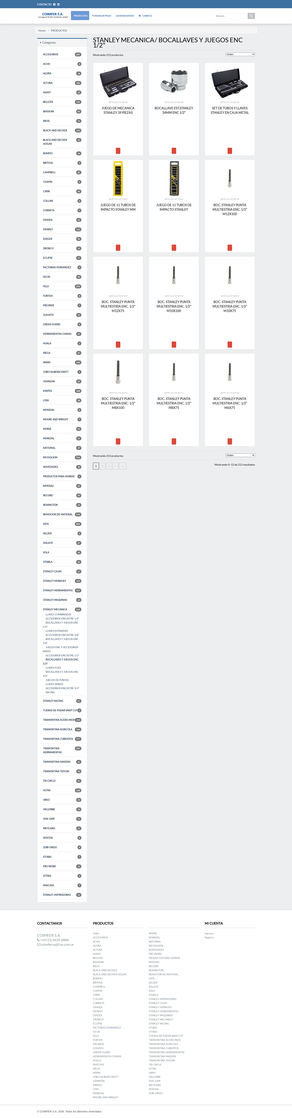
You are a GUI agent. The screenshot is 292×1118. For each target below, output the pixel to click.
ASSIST (62, 92)
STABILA (62, 562)
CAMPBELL (62, 172)
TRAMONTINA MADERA (62, 762)
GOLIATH (62, 315)
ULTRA (62, 790)
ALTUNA (62, 83)
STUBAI (62, 857)
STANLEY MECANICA (62, 609)
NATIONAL (62, 448)
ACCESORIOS (62, 54)
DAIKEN (62, 220)
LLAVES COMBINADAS (58, 614)
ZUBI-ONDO (62, 847)
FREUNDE (62, 305)
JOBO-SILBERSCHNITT (62, 372)
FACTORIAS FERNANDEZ (62, 267)
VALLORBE (62, 809)
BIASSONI (62, 111)
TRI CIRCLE (62, 781)
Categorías (48, 42)
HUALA (62, 343)
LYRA (62, 400)
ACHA (62, 64)
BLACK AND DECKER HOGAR (62, 141)
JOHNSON (62, 381)
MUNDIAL (62, 438)
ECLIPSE (62, 258)
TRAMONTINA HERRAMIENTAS (62, 750)
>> (122, 466)
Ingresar (209, 933)
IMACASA (62, 885)
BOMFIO (62, 153)
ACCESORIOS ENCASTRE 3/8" (62, 634)
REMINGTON (62, 505)
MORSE (62, 429)
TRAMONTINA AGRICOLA (62, 729)
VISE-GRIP (62, 819)
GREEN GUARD (62, 324)
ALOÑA (62, 73)
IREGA (62, 353)
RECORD (62, 495)
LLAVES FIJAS (53, 667)
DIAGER (62, 239)
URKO (62, 800)
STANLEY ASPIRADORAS (62, 895)
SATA (62, 524)
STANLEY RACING (62, 701)
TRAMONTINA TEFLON (62, 771)
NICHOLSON (62, 457)
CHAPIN (62, 182)
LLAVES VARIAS (54, 684)
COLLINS (62, 201)
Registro (209, 937)
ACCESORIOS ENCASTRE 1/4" (62, 618)
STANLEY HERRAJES (62, 581)
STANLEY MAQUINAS (62, 600)
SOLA (62, 552)
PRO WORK (62, 866)
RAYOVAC (62, 486)
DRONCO (62, 248)
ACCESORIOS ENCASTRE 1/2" (62, 655)
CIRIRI (62, 191)
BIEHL (62, 121)
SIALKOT (62, 543)
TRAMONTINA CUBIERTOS (62, 739)
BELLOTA (62, 102)
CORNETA (62, 210)
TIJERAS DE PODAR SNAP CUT (62, 710)
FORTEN (62, 296)
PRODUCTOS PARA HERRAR (62, 476)
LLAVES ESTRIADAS (57, 630)
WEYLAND (62, 828)
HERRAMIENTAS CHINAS (62, 334)
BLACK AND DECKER (62, 130)
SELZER (62, 533)
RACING (50, 692)
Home (41, 30)
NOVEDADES (62, 467)
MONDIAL (62, 410)
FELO (62, 286)
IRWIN (62, 362)
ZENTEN (62, 838)
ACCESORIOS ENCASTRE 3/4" (62, 688)
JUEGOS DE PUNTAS (57, 680)
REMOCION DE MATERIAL (62, 514)
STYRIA (62, 876)
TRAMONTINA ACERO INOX (62, 720)
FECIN (62, 277)
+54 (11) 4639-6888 (53, 940)
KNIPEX (62, 391)
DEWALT (62, 229)
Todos (96, 933)
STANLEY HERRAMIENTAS (62, 590)
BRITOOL (62, 163)
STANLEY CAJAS (62, 571)
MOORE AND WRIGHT (62, 419)
